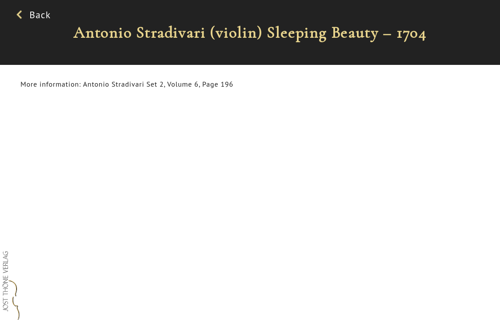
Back (35, 15)
